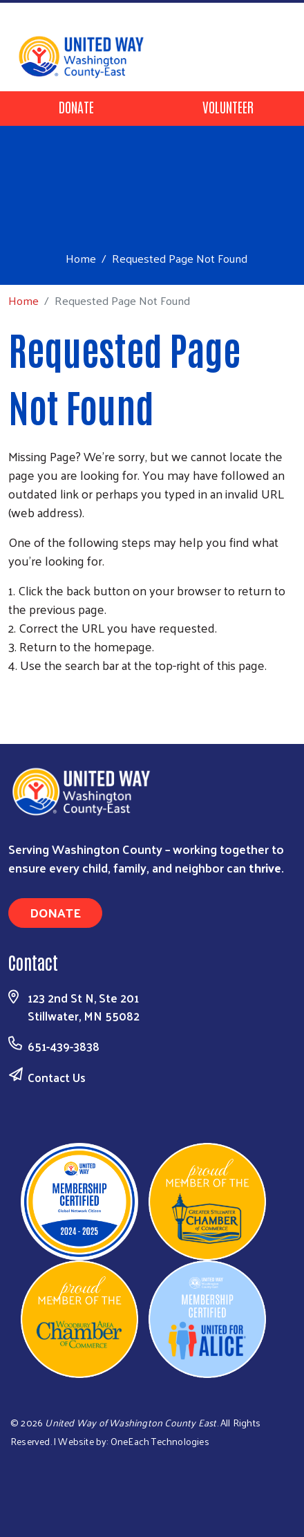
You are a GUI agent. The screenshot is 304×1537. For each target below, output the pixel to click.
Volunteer (228, 106)
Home (81, 258)
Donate (76, 106)
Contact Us (57, 1077)
